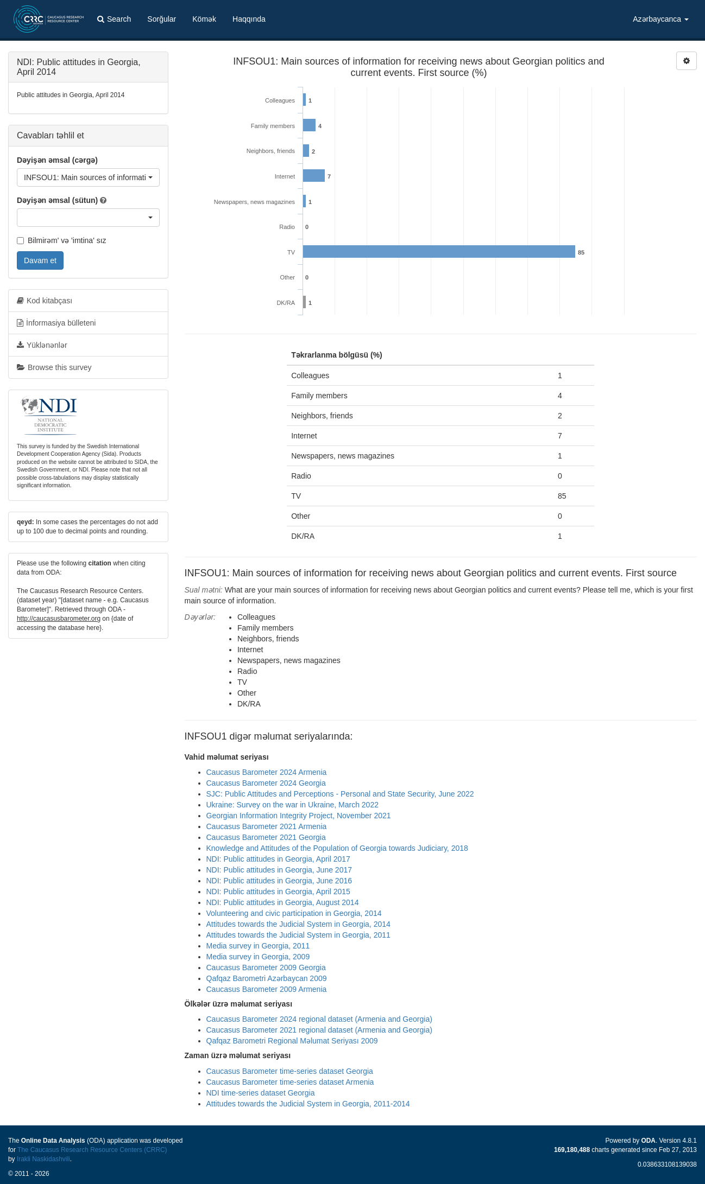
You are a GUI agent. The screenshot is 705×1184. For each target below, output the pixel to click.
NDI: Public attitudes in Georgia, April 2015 (278, 891)
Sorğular (161, 19)
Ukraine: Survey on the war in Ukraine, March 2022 (292, 804)
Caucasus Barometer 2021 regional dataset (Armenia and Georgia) (319, 1030)
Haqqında (249, 19)
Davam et (40, 260)
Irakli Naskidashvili (43, 1159)
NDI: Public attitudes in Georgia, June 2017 (279, 869)
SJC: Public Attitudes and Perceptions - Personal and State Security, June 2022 (340, 794)
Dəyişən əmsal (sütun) (57, 200)
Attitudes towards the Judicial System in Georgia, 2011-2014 (308, 1103)
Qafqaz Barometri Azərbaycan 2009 (266, 978)
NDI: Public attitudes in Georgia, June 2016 (279, 880)
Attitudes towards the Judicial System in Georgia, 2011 (298, 935)
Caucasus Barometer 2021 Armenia (266, 826)
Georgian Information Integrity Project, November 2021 (298, 815)
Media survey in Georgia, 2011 (258, 945)
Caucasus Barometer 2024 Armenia (266, 772)
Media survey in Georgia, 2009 (258, 956)
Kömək (204, 19)
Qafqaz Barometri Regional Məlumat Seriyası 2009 (292, 1040)
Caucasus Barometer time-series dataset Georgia (289, 1071)
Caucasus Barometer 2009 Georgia (266, 967)
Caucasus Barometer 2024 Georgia (266, 783)
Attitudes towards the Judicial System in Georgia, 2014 (298, 924)
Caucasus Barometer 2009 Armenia (266, 989)
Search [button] (114, 19)
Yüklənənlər (42, 345)
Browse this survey (54, 367)
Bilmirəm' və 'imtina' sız (61, 240)
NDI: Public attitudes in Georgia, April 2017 (278, 859)
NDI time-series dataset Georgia (260, 1092)
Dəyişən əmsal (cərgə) (57, 160)
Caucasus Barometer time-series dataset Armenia (290, 1082)
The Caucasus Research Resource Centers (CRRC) (92, 1150)
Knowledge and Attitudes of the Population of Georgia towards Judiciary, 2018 (337, 848)
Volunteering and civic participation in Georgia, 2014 (294, 913)
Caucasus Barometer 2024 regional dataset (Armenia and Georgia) (319, 1019)
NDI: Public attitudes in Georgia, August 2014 (282, 902)
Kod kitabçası (44, 300)
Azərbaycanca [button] (661, 19)
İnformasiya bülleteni (56, 323)
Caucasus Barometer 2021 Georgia (266, 837)
